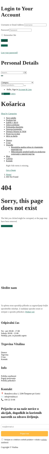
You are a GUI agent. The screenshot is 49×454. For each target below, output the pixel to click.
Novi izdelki (11, 118)
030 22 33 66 (8, 399)
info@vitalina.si (9, 396)
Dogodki (9, 145)
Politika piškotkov (8, 381)
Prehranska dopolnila (14, 127)
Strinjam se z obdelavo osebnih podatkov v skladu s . (24, 441)
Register (4, 45)
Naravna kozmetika (14, 129)
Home (8, 174)
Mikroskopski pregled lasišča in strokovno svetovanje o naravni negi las (28, 153)
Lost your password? (9, 53)
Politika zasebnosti (8, 376)
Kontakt (9, 161)
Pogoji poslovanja (8, 378)
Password (5, 30)
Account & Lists (25, 89)
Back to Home (7, 226)
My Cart (6, 94)
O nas (8, 143)
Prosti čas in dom (13, 134)
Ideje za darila (12, 136)
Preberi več (29, 312)
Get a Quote (11, 170)
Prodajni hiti (11, 120)
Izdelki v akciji (12, 122)
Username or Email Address (12, 25)
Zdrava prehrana (12, 125)
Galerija (9, 158)
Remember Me (9, 35)
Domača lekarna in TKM (16, 131)
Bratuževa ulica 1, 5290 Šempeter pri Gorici (20, 393)
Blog (8, 156)
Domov (9, 140)
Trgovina (4, 355)
